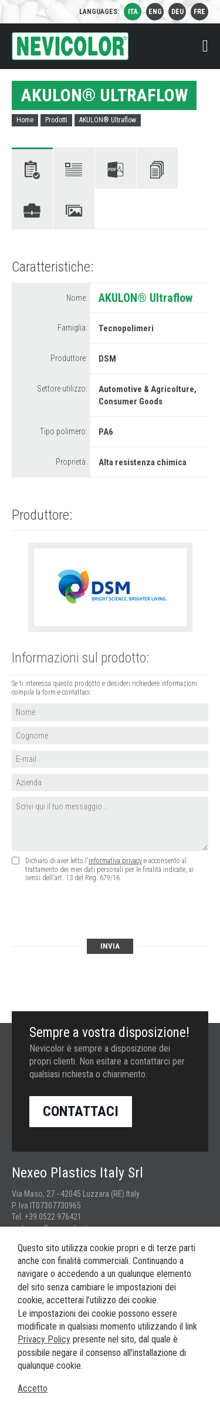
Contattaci (81, 1111)
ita (133, 12)
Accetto (33, 1388)
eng (155, 12)
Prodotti (56, 120)
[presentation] (101, 911)
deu (177, 12)
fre (199, 12)
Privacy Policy (44, 1339)
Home (24, 120)
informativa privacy (115, 861)
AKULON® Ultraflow (107, 120)
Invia (110, 946)
